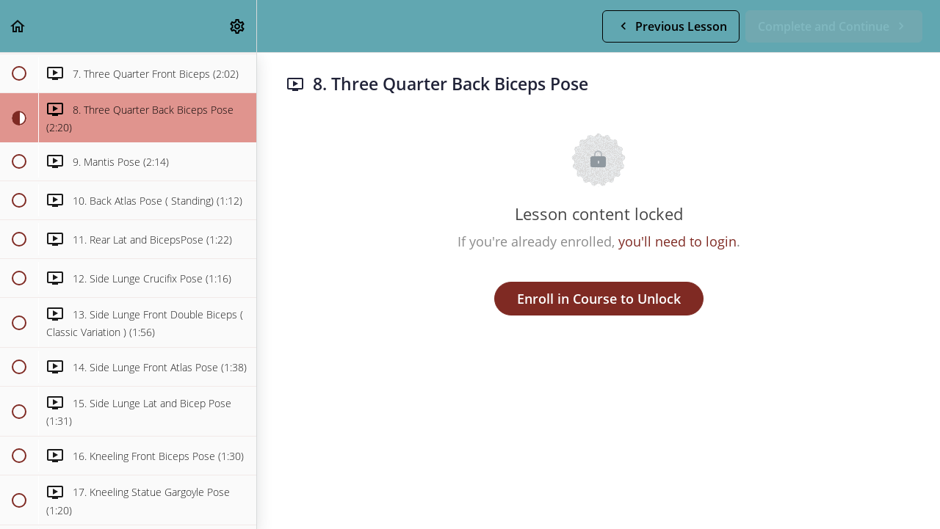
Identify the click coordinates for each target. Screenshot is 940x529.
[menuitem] (238, 26)
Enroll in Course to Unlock (599, 298)
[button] (18, 26)
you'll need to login (677, 241)
